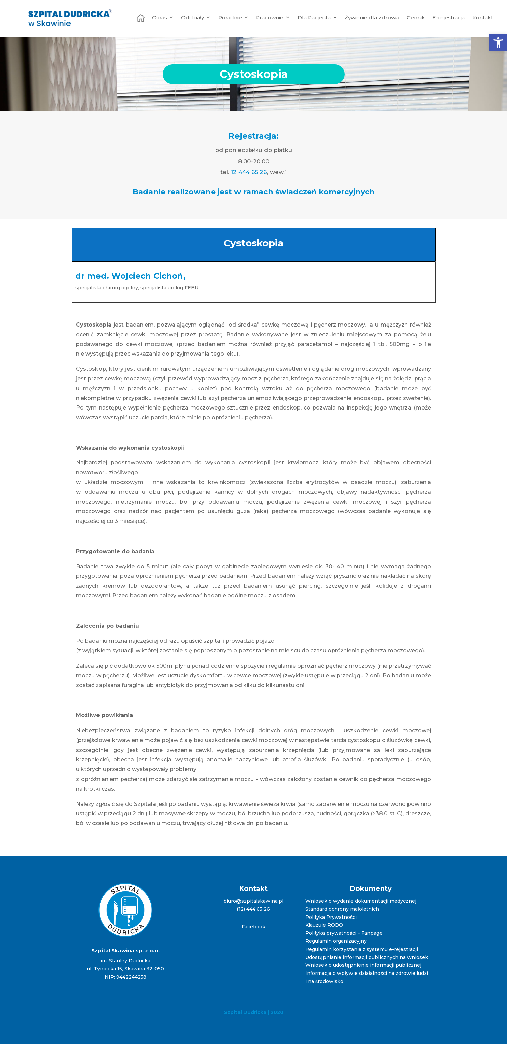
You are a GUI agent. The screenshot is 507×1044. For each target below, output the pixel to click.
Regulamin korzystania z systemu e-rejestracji (361, 949)
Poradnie (230, 17)
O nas (159, 17)
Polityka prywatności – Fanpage (344, 933)
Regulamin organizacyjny (336, 941)
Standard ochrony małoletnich (342, 909)
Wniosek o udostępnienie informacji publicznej (363, 965)
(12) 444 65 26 (253, 909)
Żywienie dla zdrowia (372, 17)
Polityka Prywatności (331, 917)
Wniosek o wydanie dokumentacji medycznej (360, 901)
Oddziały (192, 17)
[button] (498, 42)
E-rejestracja (448, 17)
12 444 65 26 (249, 172)
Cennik (416, 17)
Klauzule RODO (324, 925)
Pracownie (269, 17)
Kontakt (482, 17)
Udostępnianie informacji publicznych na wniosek (366, 957)
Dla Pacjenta (314, 17)
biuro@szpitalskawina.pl (253, 901)
